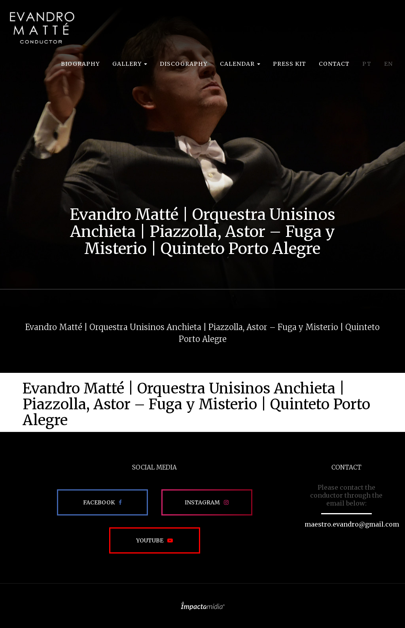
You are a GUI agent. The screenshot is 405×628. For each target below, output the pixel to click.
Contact (334, 63)
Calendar (240, 63)
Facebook (99, 502)
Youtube (149, 540)
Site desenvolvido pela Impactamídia (203, 605)
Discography (183, 63)
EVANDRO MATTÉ (42, 28)
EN (388, 63)
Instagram (202, 502)
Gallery (129, 63)
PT (366, 63)
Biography (80, 63)
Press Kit (289, 63)
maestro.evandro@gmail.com (352, 524)
